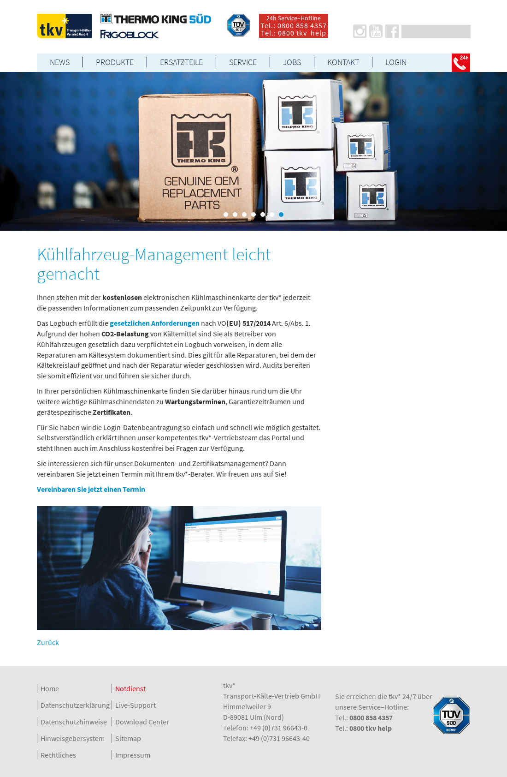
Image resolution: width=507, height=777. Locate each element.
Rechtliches (58, 754)
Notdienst (130, 688)
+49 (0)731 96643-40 (279, 738)
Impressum (132, 754)
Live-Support (135, 705)
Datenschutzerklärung (75, 705)
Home (50, 688)
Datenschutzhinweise (74, 721)
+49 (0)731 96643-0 (278, 727)
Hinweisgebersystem (73, 738)
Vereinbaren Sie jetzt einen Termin (91, 489)
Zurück (48, 642)
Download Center (142, 721)
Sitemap (128, 738)
